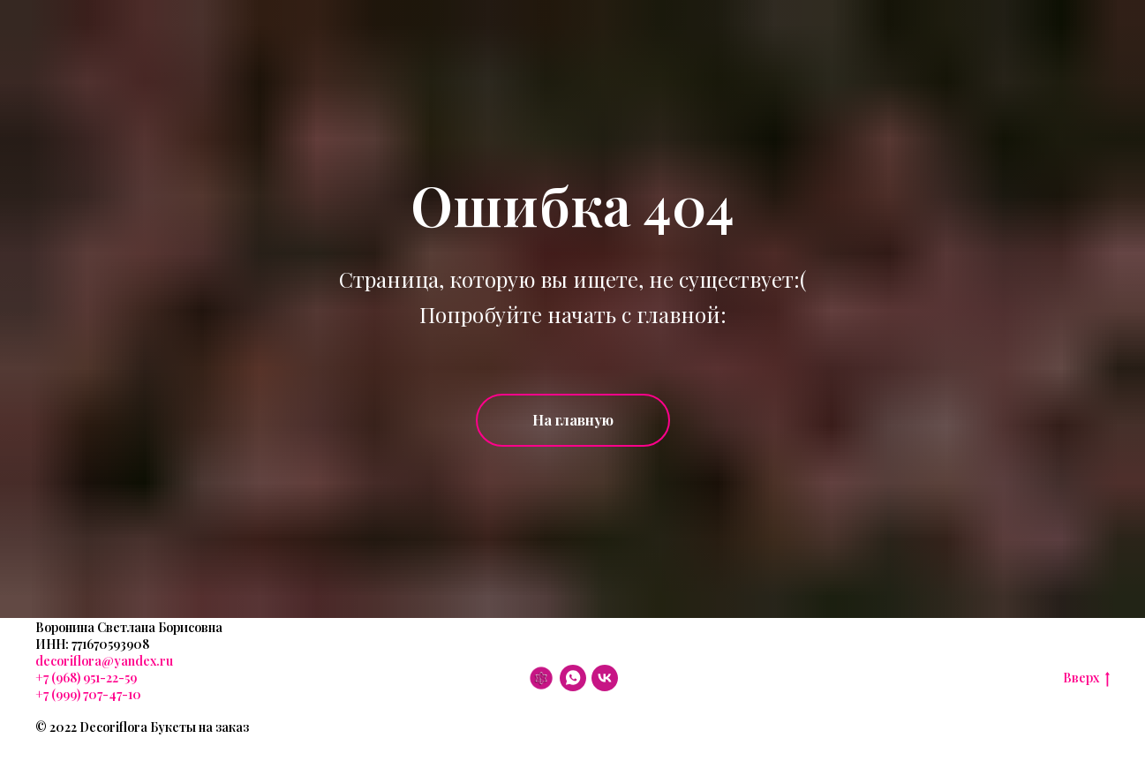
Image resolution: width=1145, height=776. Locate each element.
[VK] (604, 678)
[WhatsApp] (573, 678)
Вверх (1086, 678)
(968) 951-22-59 (93, 677)
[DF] (541, 678)
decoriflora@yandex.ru (104, 660)
